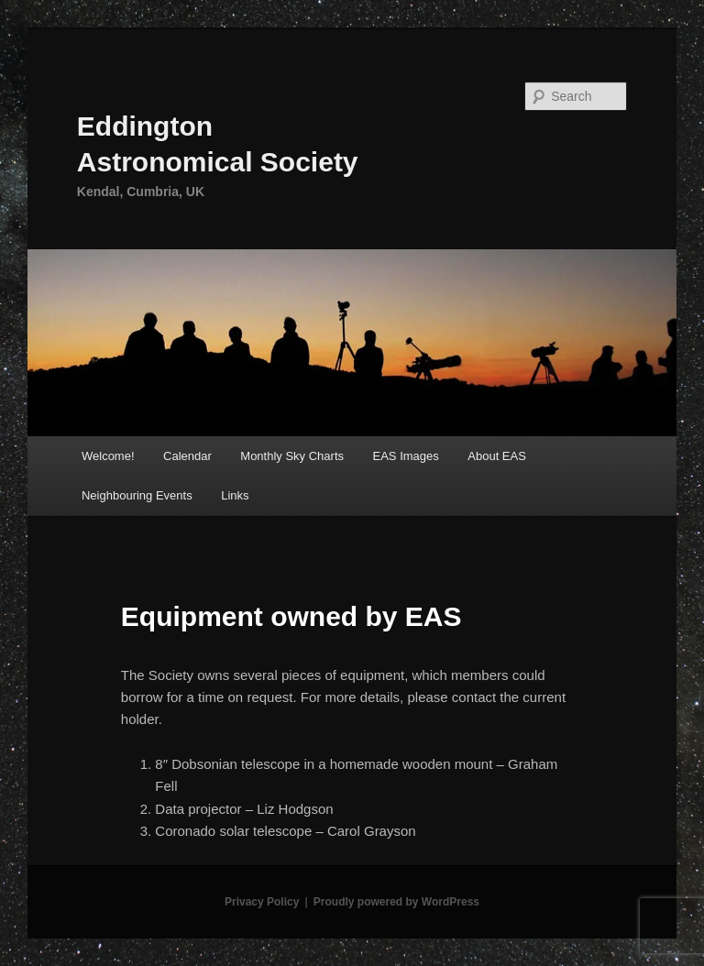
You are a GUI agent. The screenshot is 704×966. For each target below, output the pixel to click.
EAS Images (406, 456)
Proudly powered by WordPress (396, 901)
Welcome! (108, 456)
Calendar (187, 456)
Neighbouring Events (137, 495)
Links (234, 495)
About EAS (497, 456)
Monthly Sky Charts (292, 456)
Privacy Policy (262, 901)
